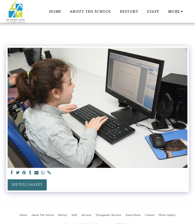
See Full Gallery (27, 185)
